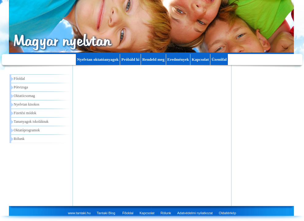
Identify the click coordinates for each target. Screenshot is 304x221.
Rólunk (19, 139)
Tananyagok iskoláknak (31, 121)
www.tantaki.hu (79, 213)
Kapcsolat (200, 59)
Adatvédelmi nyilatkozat (195, 213)
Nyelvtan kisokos (27, 104)
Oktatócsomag (24, 96)
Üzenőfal (219, 59)
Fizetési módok (25, 113)
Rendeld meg (153, 59)
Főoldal (19, 78)
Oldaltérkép (227, 213)
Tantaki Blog (106, 213)
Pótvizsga (21, 87)
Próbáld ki (130, 59)
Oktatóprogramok (27, 130)
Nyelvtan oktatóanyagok (98, 59)
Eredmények (178, 59)
